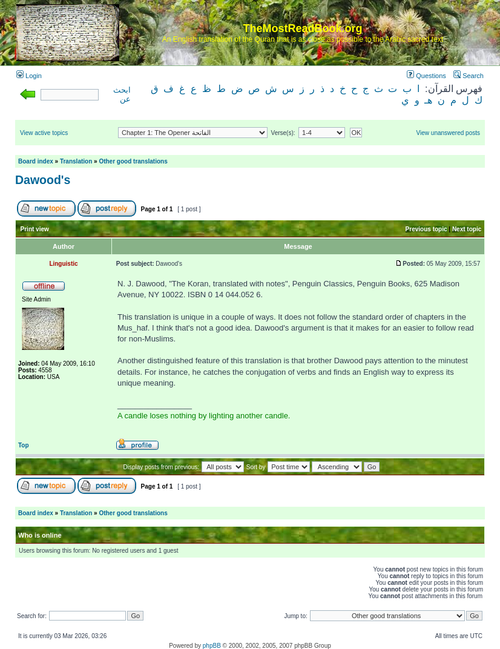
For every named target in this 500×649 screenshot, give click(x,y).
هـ (428, 100)
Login (29, 75)
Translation (76, 161)
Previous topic (426, 229)
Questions (426, 75)
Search (468, 75)
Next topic (466, 229)
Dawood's (42, 179)
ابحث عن (122, 95)
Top (23, 445)
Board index (35, 161)
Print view (35, 229)
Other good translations (133, 161)
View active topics (44, 133)
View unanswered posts (448, 133)
